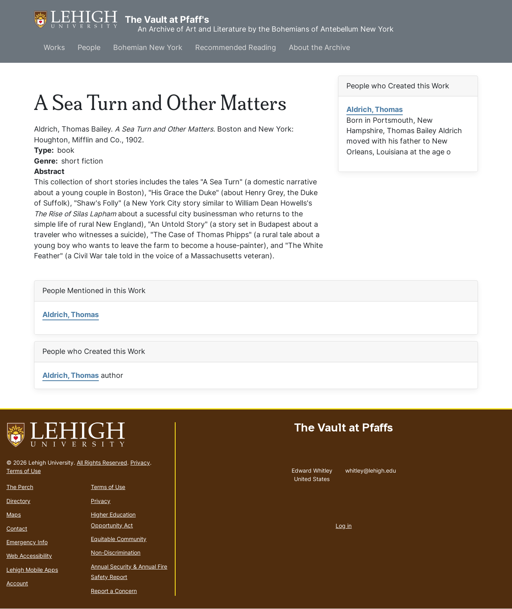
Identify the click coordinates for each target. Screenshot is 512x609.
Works (54, 47)
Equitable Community (118, 539)
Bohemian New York (147, 47)
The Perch (19, 487)
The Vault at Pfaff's (79, 20)
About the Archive (319, 47)
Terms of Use (23, 471)
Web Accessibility (29, 555)
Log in (344, 525)
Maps (13, 514)
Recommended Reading (235, 47)
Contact (16, 528)
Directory (18, 501)
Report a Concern (114, 591)
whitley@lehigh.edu (370, 468)
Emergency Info (27, 542)
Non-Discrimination (115, 552)
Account (17, 583)
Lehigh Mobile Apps (32, 569)
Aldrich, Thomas (374, 109)
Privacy (140, 462)
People (89, 47)
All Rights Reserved (102, 462)
